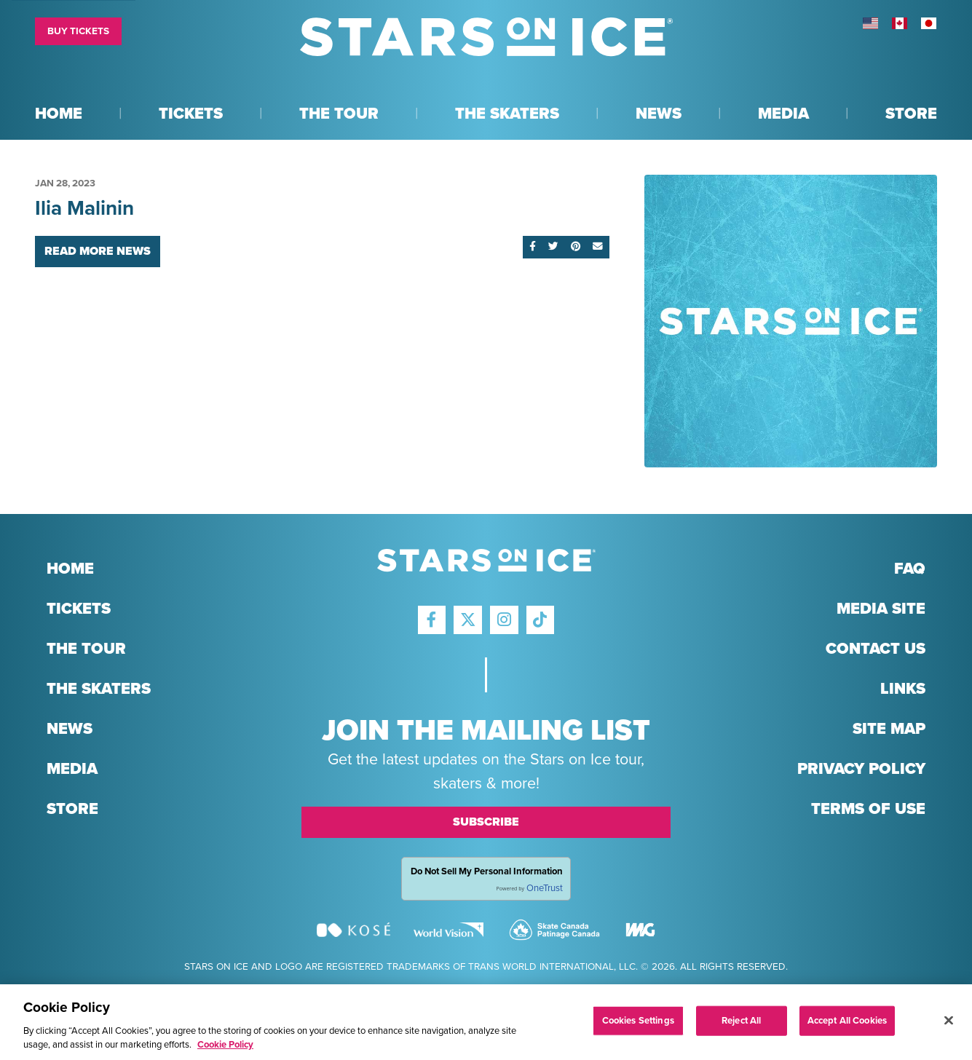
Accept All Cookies (847, 1026)
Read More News (97, 251)
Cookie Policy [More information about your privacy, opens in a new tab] (225, 1050)
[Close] (949, 1026)
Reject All (741, 1026)
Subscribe (486, 822)
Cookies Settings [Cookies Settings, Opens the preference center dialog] (638, 1026)
